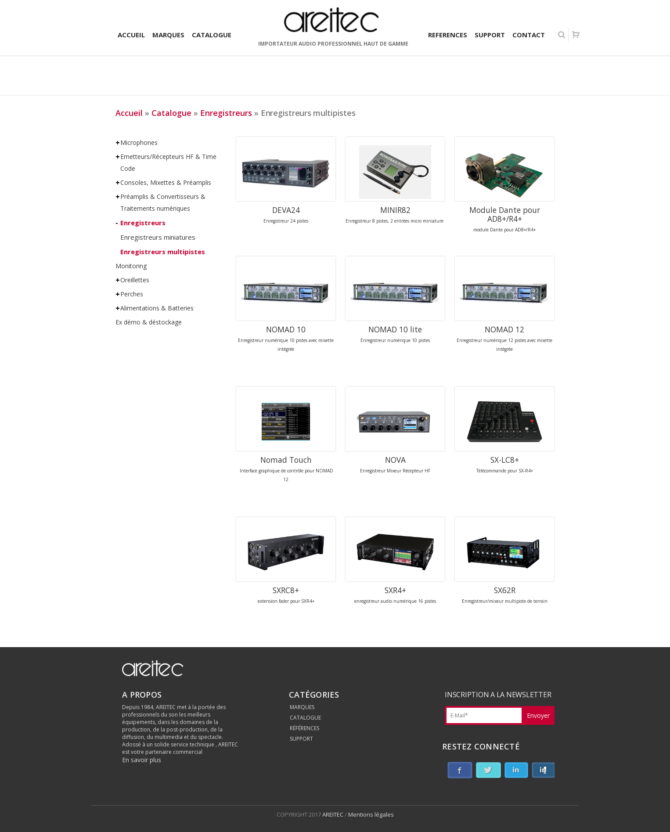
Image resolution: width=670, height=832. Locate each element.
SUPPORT (301, 738)
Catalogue (171, 113)
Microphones (139, 142)
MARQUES (302, 707)
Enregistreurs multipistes (162, 251)
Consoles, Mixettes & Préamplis (165, 182)
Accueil (129, 113)
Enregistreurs (226, 113)
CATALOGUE (305, 717)
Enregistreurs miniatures (157, 237)
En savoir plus (141, 760)
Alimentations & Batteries (157, 308)
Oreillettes (134, 280)
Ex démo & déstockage (148, 322)
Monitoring (131, 266)
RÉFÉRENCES (304, 728)
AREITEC (333, 814)
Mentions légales (371, 814)
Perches (131, 294)
